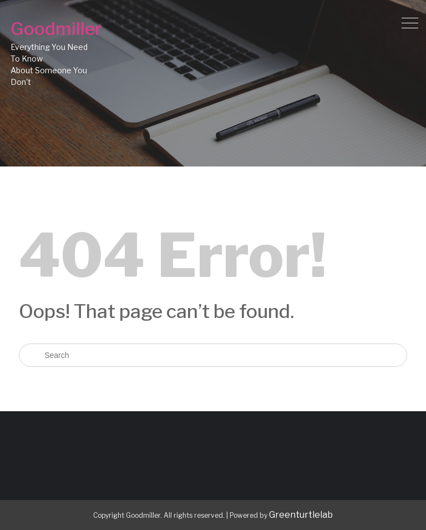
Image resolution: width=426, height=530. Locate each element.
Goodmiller (56, 28)
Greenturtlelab (301, 514)
